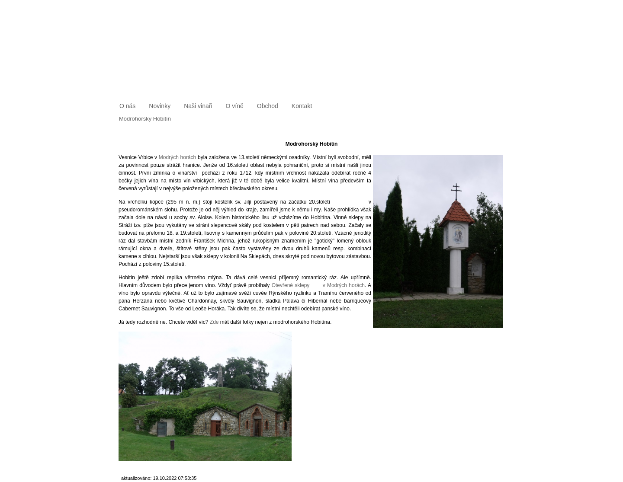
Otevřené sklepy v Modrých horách (318, 285)
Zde (214, 322)
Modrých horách (177, 157)
